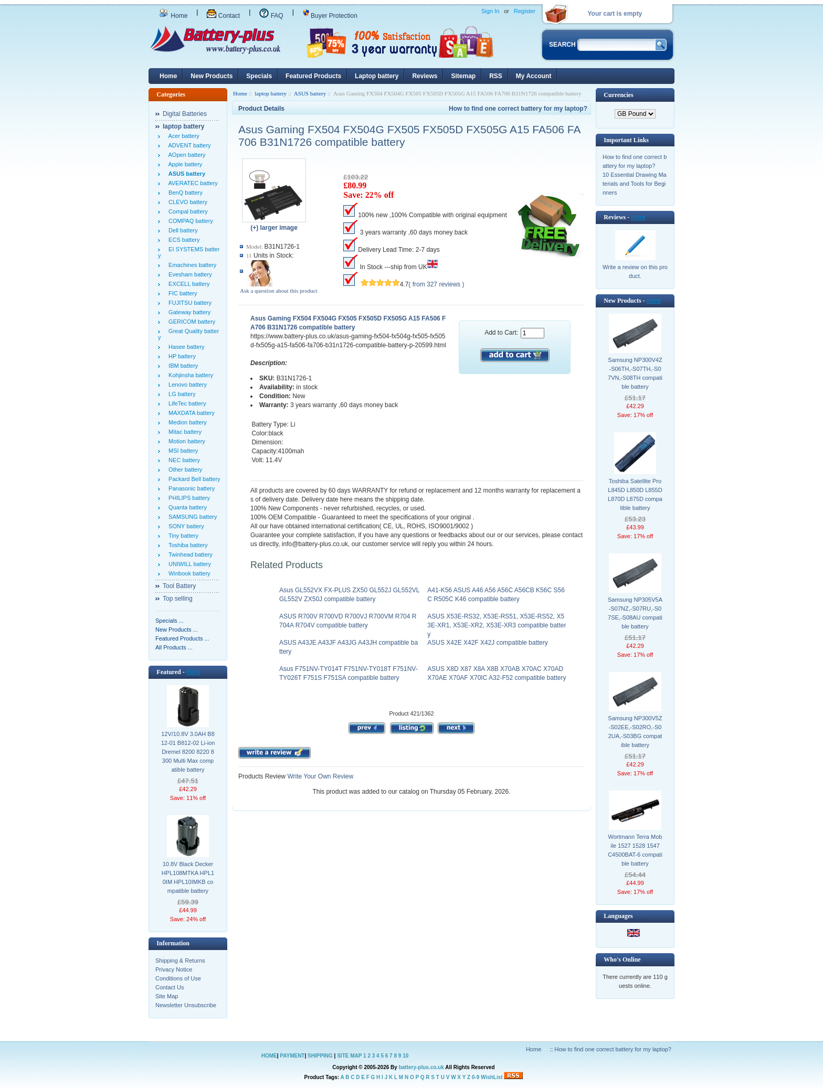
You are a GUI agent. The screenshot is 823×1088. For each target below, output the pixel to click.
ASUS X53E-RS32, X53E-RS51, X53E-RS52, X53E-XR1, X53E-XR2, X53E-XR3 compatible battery (496, 625)
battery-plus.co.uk (421, 1067)
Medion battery (186, 422)
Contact (223, 15)
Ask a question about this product (279, 290)
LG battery (180, 394)
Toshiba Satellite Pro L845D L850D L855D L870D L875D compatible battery (635, 494)
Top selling (178, 598)
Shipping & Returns (180, 960)
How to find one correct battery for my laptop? (518, 108)
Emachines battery (190, 265)
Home (173, 15)
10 (405, 1056)
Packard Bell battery (192, 479)
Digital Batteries (185, 114)
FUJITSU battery (188, 303)
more (193, 672)
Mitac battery (183, 432)
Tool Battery (179, 586)
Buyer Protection (330, 15)
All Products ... (174, 647)
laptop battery (271, 93)
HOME (269, 1056)
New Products (212, 76)
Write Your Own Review (319, 776)
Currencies (618, 95)
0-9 (475, 1077)
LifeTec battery (185, 403)
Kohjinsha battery (189, 375)
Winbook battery (187, 573)
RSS (495, 76)
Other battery (183, 469)
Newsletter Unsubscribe (185, 1005)
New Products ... (176, 629)
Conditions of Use (178, 978)
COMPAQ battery (189, 221)
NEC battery (182, 460)
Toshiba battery (186, 545)
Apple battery (183, 164)
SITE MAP (349, 1056)
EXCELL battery (187, 284)
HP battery (180, 356)
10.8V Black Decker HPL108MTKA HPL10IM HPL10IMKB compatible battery (188, 877)
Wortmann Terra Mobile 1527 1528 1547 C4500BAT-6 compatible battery (635, 850)
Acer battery (182, 136)
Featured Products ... (182, 638)
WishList (492, 1077)
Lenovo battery (186, 384)
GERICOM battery (190, 321)
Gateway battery (187, 312)
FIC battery (181, 293)
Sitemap (463, 76)
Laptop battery (376, 76)
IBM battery (181, 365)
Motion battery (185, 441)
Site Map (166, 996)
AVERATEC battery (191, 183)
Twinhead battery (189, 554)
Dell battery (181, 230)
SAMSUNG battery (191, 517)
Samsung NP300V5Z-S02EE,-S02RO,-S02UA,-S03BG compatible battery (635, 731)
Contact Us (169, 987)
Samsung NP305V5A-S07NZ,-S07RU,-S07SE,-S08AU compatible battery (635, 613)
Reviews (424, 76)
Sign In (490, 11)
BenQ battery (184, 192)
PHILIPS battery (187, 498)
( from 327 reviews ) (436, 284)
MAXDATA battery (190, 413)
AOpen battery (185, 155)
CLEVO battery (186, 202)
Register (524, 11)
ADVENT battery (188, 145)
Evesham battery (188, 274)
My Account (534, 76)
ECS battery (182, 240)
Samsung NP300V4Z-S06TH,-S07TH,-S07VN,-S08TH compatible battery (635, 373)
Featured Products (313, 76)
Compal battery (186, 211)
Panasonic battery (190, 488)
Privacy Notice (173, 969)
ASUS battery (310, 93)
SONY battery (184, 526)
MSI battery (181, 450)
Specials (259, 76)
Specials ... (169, 620)
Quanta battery (186, 507)
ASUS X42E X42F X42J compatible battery (487, 642)
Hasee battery (185, 347)
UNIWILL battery (188, 564)
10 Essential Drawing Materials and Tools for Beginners (635, 184)
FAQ (271, 15)
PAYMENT (292, 1056)
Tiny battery (181, 535)
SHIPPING (320, 1056)
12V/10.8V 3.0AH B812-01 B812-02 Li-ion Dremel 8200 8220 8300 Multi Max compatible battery (188, 752)
